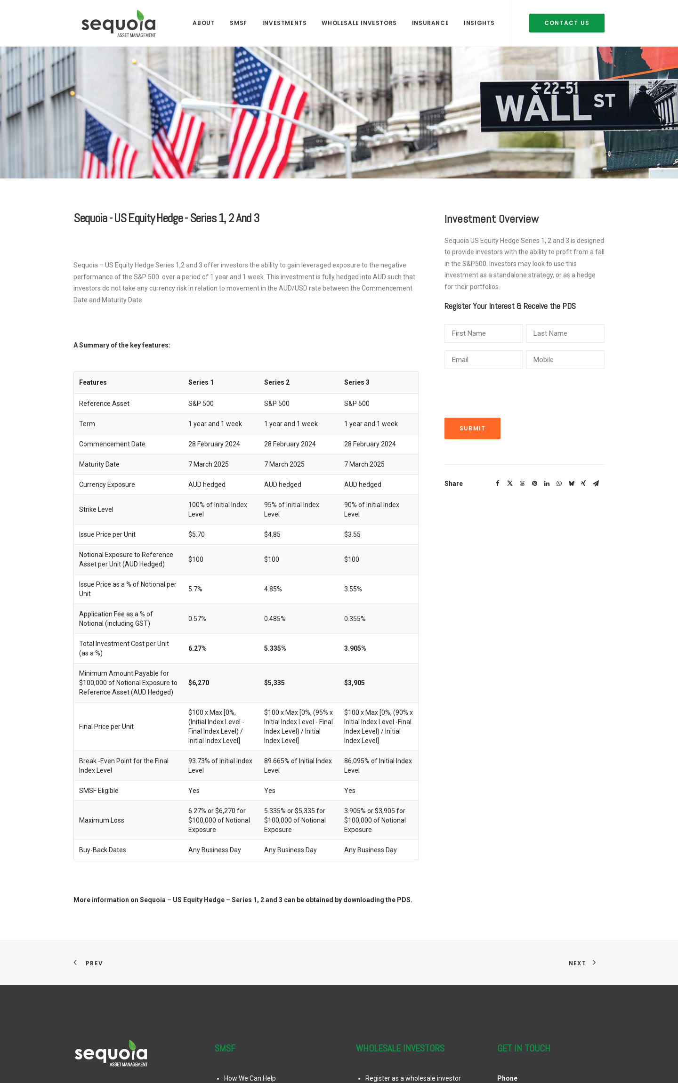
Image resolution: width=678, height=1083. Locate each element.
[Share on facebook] (497, 483)
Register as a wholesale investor (413, 1078)
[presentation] (516, 395)
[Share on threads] (522, 483)
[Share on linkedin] (546, 483)
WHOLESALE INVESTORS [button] (359, 20)
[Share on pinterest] (534, 483)
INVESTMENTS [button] (284, 20)
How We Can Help (250, 1078)
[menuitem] (203, 20)
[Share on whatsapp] (559, 483)
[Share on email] (595, 483)
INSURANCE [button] (430, 20)
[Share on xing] (583, 483)
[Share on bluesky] (571, 483)
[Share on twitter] (510, 483)
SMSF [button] (238, 20)
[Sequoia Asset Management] (112, 20)
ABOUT (204, 20)
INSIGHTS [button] (479, 20)
